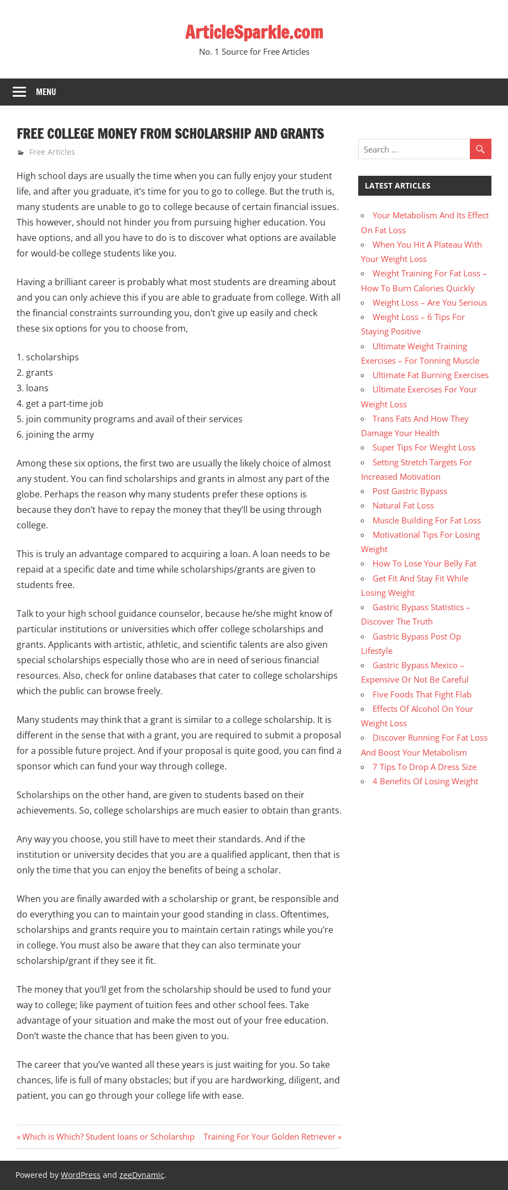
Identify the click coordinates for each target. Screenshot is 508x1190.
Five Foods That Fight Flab (422, 694)
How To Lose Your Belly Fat (424, 563)
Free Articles (52, 151)
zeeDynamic (141, 1175)
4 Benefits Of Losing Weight (425, 781)
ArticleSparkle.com (254, 32)
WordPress (81, 1175)
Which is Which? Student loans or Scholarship (108, 1136)
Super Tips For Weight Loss (424, 447)
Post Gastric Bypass (410, 490)
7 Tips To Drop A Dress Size (424, 766)
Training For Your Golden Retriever (269, 1136)
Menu (46, 92)
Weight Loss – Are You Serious (430, 302)
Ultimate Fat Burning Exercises (431, 374)
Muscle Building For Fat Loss (427, 520)
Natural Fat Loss (403, 505)
